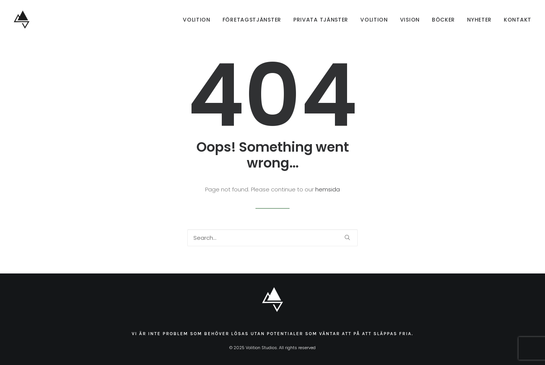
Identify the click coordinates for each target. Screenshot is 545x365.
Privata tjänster (320, 19)
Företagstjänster (252, 19)
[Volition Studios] (22, 19)
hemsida (327, 189)
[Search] (272, 237)
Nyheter (479, 19)
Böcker (443, 19)
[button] (347, 237)
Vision (410, 19)
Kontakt (517, 19)
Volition (196, 19)
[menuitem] (199, 19)
